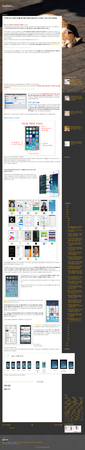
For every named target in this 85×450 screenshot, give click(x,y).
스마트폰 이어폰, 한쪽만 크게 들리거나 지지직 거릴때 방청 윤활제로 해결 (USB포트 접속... (74, 239)
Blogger (47, 447)
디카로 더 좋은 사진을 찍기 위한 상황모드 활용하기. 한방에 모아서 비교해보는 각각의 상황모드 (75, 272)
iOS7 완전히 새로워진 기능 (24, 47)
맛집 (68, 418)
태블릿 (68, 410)
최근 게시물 (6, 425)
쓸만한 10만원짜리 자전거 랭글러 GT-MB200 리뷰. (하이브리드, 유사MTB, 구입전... (74, 282)
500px (66, 25)
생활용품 (76, 419)
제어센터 (38, 275)
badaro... (8, 6)
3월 (68, 335)
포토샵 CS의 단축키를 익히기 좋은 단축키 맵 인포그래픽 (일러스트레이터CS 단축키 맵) (74, 258)
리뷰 (69, 399)
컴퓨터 (66, 406)
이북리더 (70, 419)
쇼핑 (66, 397)
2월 (68, 338)
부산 (77, 408)
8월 (68, 324)
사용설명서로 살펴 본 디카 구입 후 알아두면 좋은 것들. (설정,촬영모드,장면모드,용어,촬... (74, 301)
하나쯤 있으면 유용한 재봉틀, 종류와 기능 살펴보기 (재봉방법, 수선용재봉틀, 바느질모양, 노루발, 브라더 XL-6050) (76, 82)
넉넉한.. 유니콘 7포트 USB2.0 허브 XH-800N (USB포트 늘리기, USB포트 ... (74, 244)
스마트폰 (16, 381)
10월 (68, 222)
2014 (67, 214)
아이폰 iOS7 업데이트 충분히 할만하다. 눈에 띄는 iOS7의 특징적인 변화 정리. (74, 249)
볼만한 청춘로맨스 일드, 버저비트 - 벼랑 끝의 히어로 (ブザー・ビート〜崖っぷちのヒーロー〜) (74, 320)
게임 (73, 397)
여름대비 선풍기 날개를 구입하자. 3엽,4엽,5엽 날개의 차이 (76, 143)
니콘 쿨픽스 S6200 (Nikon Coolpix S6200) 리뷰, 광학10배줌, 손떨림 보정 (74, 305)
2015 (67, 212)
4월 (68, 333)
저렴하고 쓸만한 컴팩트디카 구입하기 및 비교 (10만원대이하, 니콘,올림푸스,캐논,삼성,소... (75, 310)
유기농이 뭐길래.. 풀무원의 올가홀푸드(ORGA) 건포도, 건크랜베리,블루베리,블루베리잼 (74, 262)
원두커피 (80, 409)
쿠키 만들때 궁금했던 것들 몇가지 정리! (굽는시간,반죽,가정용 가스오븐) (76, 128)
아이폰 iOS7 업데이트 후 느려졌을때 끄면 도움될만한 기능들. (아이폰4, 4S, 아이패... (74, 235)
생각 (75, 409)
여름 (77, 406)
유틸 (71, 420)
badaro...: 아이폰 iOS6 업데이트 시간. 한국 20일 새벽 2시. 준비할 (19, 89)
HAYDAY (71, 408)
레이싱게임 (77, 413)
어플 (79, 405)
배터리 (72, 418)
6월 (68, 329)
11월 (68, 220)
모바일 (12, 381)
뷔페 (74, 405)
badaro (3, 442)
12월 (68, 218)
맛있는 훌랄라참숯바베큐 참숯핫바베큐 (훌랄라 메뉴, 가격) (74, 227)
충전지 (79, 410)
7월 (68, 327)
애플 (24, 381)
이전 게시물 (58, 425)
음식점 (71, 406)
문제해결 (77, 416)
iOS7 (32, 381)
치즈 (74, 415)
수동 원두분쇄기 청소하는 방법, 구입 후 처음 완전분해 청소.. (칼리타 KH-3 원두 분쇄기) (74, 267)
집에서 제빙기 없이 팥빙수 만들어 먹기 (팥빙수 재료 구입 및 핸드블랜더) (74, 315)
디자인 (8, 381)
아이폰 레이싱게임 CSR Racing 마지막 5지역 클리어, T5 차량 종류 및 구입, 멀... (74, 287)
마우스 (72, 416)
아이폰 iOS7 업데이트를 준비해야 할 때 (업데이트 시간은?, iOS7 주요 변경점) (74, 253)
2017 (67, 207)
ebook (78, 415)
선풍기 (74, 410)
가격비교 (74, 412)
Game (68, 400)
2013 (67, 216)
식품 (72, 413)
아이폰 (20, 381)
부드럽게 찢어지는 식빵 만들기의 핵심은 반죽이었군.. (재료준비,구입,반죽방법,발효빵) (76, 98)
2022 (67, 205)
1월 (68, 340)
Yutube (66, 27)
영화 (75, 399)
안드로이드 (77, 418)
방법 (79, 412)
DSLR (69, 409)
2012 (67, 343)
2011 (67, 345)
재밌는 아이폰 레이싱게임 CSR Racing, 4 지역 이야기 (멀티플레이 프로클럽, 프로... (74, 292)
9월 (68, 224)
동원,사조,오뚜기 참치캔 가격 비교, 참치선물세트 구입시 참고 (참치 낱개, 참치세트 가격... (74, 278)
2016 (67, 209)
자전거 (75, 400)
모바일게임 (73, 402)
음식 (81, 399)
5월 (68, 331)
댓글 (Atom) (12, 428)
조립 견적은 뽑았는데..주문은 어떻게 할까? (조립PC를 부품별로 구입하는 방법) (74, 296)
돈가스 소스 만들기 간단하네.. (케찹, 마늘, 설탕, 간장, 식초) (76, 112)
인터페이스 (28, 381)
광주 (68, 405)
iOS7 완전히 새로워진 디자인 (10, 47)
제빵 (71, 415)
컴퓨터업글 (67, 412)
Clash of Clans (78, 403)
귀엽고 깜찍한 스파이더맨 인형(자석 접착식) (74, 231)
